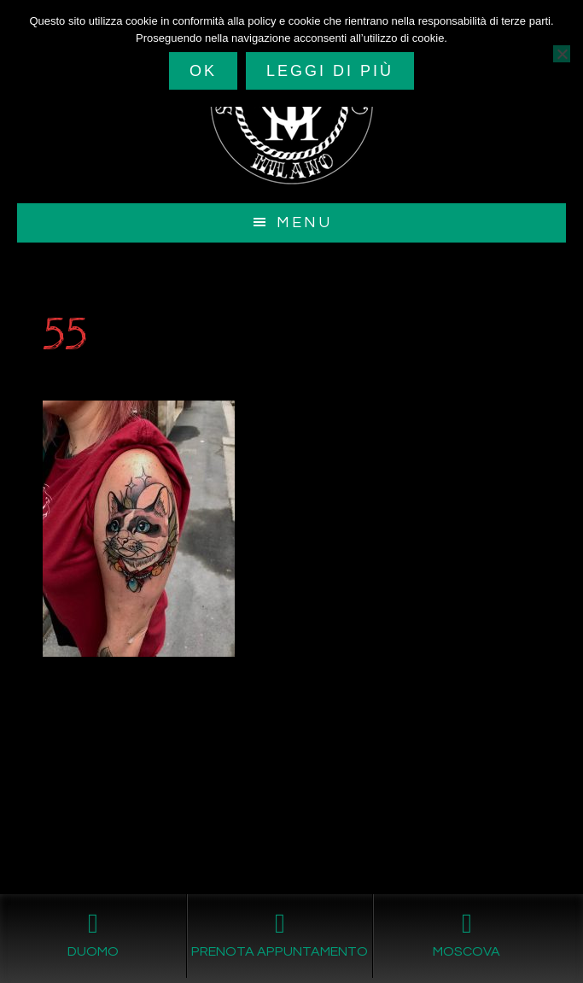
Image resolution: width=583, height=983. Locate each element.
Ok (203, 70)
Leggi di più (330, 70)
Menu (304, 222)
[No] (561, 53)
